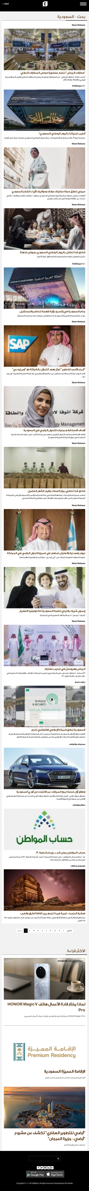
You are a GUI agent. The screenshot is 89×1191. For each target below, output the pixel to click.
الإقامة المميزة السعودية (64, 1071)
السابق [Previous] (19, 931)
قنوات (5, 4)
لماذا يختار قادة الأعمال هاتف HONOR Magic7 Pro (46, 1007)
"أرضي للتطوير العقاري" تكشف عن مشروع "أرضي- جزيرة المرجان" (49, 1136)
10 (63, 931)
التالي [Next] (69, 931)
